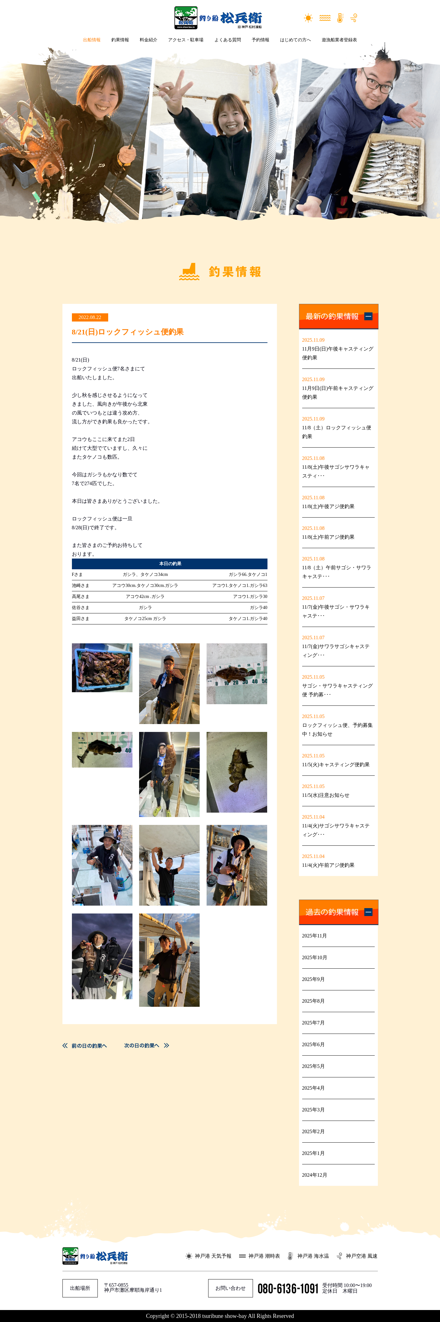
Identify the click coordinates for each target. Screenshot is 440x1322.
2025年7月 (313, 1022)
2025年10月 (314, 957)
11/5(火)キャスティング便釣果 (336, 764)
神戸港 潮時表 (264, 1256)
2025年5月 (313, 1066)
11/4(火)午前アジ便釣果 (328, 865)
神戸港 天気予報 (213, 1256)
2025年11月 (314, 935)
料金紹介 (148, 40)
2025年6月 (313, 1044)
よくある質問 (227, 40)
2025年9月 (313, 979)
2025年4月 (313, 1088)
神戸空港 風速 (362, 1256)
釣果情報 (120, 40)
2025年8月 (313, 1001)
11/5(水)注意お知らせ (326, 795)
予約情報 (260, 40)
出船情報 (92, 40)
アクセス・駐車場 (185, 40)
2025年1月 (313, 1153)
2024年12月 (314, 1175)
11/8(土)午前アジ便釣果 (328, 537)
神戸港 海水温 (313, 1256)
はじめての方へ (295, 40)
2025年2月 (313, 1131)
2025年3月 (313, 1109)
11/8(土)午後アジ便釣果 (328, 506)
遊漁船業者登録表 (339, 40)
